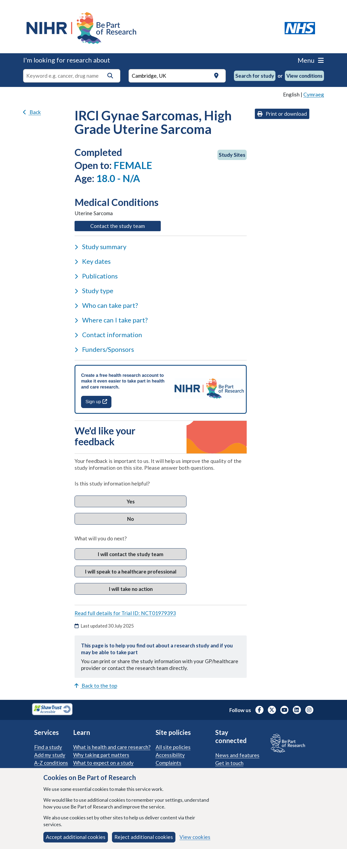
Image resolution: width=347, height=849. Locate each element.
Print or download (282, 114)
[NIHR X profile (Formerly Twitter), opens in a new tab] (272, 710)
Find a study (48, 747)
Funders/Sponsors (104, 349)
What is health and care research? (111, 747)
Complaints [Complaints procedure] (168, 763)
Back (32, 112)
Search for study (254, 76)
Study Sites (232, 155)
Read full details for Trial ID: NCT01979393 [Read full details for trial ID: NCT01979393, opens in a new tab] (125, 613)
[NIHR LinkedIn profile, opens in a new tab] (297, 710)
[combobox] (71, 76)
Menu (311, 60)
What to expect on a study (103, 763)
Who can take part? (106, 305)
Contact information (108, 335)
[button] (110, 76)
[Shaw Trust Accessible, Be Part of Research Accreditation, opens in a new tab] (52, 710)
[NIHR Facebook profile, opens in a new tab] (259, 710)
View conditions (304, 76)
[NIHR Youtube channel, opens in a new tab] (284, 710)
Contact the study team (125, 225)
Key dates (93, 261)
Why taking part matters (101, 755)
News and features (237, 755)
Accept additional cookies (75, 837)
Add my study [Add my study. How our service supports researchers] (49, 755)
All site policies (173, 747)
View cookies (194, 836)
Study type (94, 291)
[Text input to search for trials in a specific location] (177, 76)
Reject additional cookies (143, 837)
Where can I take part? (111, 320)
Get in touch (229, 763)
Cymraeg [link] (313, 94)
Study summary (100, 246)
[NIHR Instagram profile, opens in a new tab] (309, 710)
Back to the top (96, 685)
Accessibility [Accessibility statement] (170, 755)
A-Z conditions (51, 763)
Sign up (96, 401)
